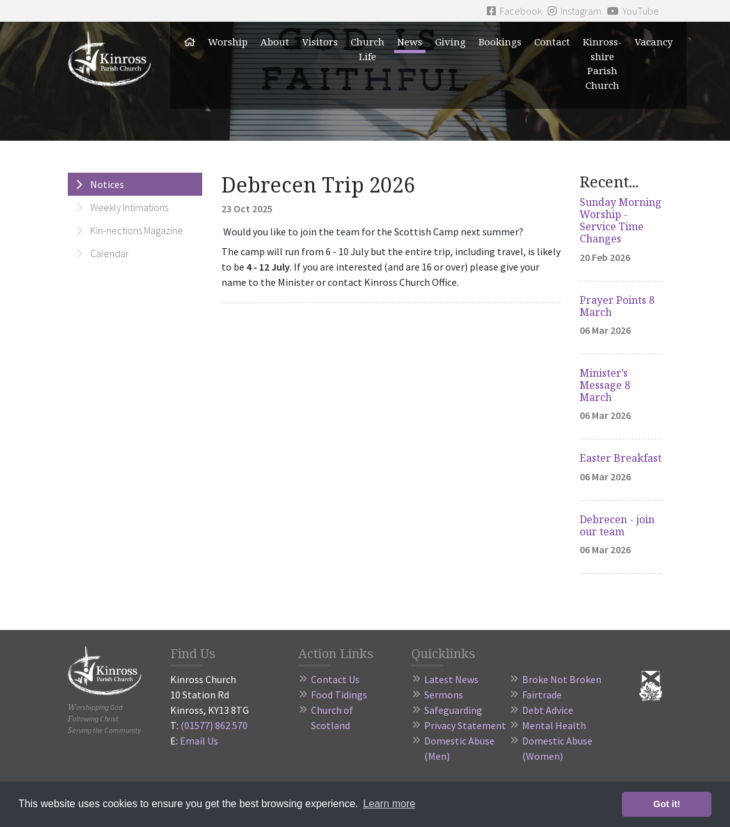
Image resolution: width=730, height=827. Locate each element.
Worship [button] (228, 41)
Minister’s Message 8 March (605, 385)
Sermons (443, 694)
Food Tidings (339, 694)
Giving (450, 41)
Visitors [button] (320, 41)
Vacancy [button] (653, 41)
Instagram (574, 10)
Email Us (199, 740)
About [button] (274, 41)
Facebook (514, 10)
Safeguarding (453, 710)
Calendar (109, 253)
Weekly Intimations (129, 207)
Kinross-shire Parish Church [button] (602, 63)
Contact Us (335, 679)
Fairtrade (542, 694)
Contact (552, 41)
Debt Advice (547, 710)
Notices (107, 184)
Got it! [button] (666, 804)
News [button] (409, 41)
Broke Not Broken (561, 679)
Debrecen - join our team (617, 525)
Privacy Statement (465, 725)
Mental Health (554, 725)
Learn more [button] (389, 803)
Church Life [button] (368, 49)
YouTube (633, 10)
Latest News (451, 679)
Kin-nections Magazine (136, 230)
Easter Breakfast (621, 458)
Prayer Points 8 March (617, 306)
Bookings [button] (500, 41)
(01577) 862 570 (214, 725)
